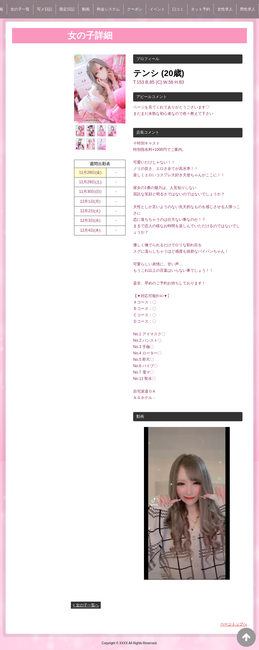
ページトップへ (233, 624)
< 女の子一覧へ (86, 605)
